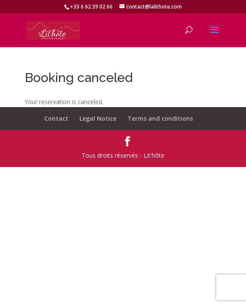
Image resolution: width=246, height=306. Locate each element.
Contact (56, 118)
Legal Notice (97, 118)
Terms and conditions (160, 118)
